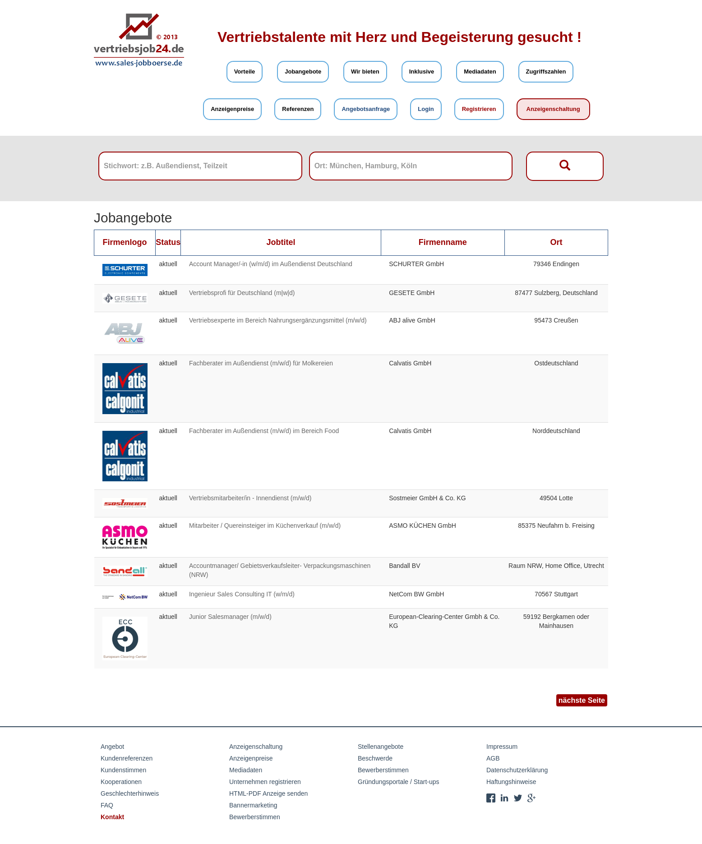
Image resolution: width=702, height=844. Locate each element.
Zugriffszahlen (546, 71)
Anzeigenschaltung (553, 109)
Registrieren (479, 109)
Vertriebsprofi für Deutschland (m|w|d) (242, 292)
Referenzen (298, 109)
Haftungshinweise (511, 781)
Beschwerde (375, 758)
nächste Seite (582, 700)
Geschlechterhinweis (130, 793)
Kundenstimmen (123, 770)
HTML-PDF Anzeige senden (268, 793)
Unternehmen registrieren (265, 781)
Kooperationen (121, 781)
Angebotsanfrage (366, 109)
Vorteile (244, 71)
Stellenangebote (380, 746)
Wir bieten (365, 71)
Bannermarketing (253, 805)
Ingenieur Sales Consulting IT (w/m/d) (242, 594)
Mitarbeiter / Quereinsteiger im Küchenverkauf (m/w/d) (265, 525)
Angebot (112, 746)
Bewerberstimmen (254, 817)
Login (426, 109)
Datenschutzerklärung (517, 770)
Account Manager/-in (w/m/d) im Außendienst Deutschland (270, 263)
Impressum (501, 746)
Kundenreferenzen (126, 758)
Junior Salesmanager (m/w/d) (230, 616)
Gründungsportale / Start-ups (398, 781)
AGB (493, 758)
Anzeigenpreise (232, 109)
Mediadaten (480, 71)
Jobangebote (303, 71)
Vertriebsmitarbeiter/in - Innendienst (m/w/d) (250, 498)
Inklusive (421, 71)
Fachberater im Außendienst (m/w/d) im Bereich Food (264, 430)
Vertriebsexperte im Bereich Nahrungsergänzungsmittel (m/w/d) (278, 320)
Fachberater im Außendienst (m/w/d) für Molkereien (261, 363)
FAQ (107, 805)
